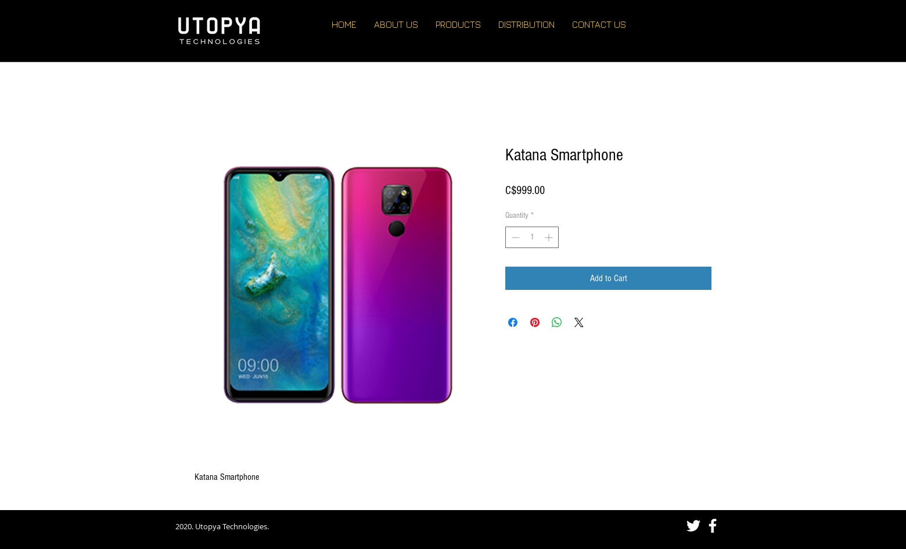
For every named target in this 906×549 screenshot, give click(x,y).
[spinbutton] (532, 237)
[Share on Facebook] (513, 322)
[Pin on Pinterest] (535, 322)
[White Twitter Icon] (693, 525)
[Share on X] (579, 322)
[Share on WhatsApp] (557, 322)
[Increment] (549, 237)
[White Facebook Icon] (712, 525)
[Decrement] (514, 237)
